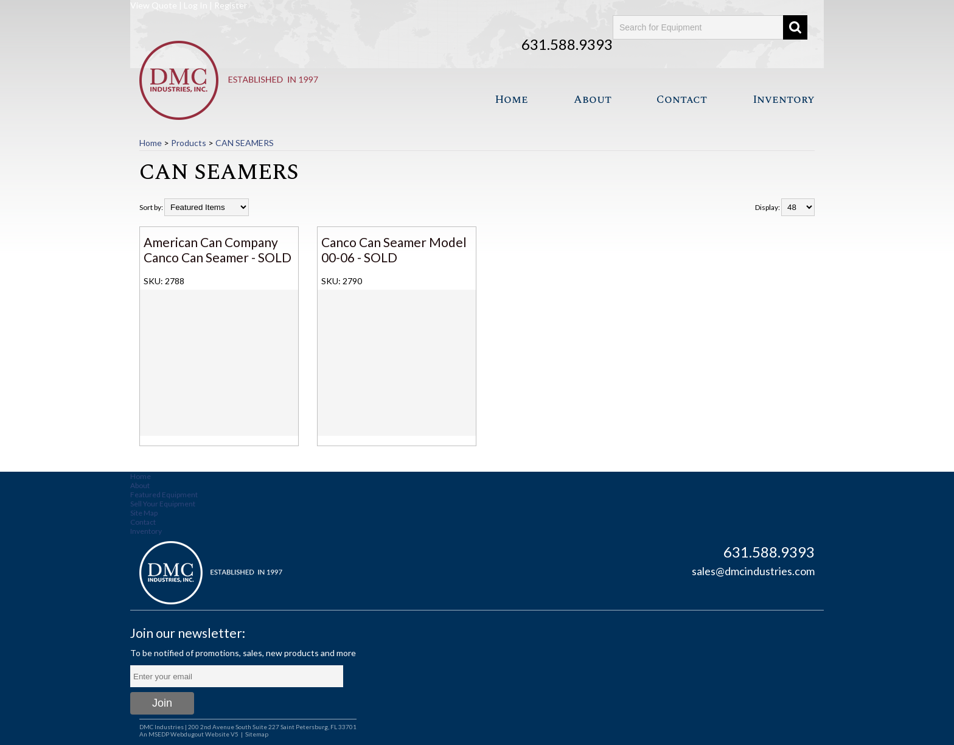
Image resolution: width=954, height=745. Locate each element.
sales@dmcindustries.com (753, 571)
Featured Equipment (164, 494)
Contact (681, 99)
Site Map (144, 512)
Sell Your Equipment (162, 503)
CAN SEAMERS (244, 143)
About (592, 99)
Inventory (784, 99)
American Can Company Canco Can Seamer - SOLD (217, 249)
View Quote (153, 5)
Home (511, 99)
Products (188, 143)
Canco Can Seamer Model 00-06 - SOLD (394, 249)
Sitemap (256, 734)
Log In (195, 5)
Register (230, 5)
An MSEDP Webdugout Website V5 (188, 734)
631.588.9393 (567, 44)
